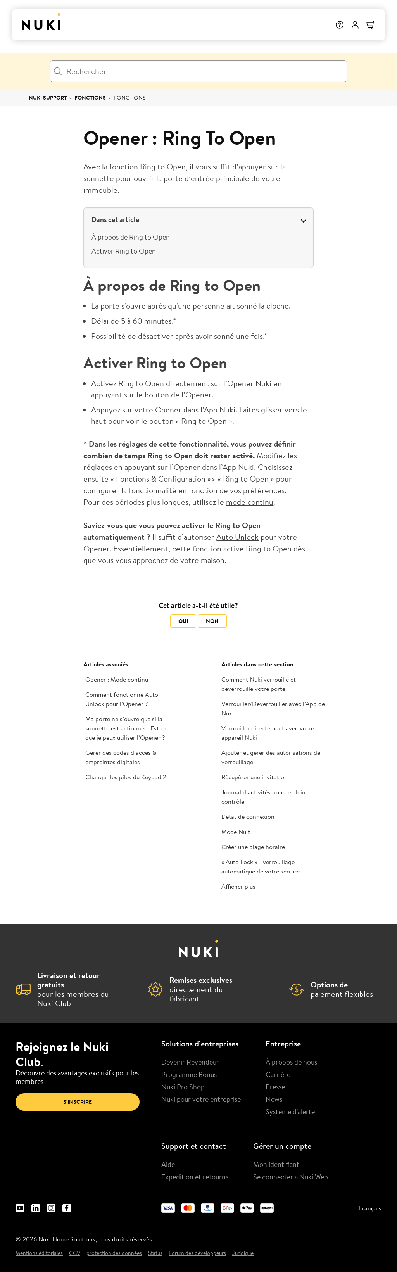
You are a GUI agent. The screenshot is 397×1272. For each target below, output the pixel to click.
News (274, 1099)
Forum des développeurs (197, 1253)
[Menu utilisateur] (355, 24)
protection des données (114, 1253)
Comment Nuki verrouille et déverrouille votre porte (258, 684)
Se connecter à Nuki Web (290, 1177)
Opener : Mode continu (116, 679)
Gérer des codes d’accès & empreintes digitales (121, 757)
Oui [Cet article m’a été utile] (183, 621)
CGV (74, 1253)
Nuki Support (48, 98)
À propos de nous (291, 1062)
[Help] (339, 24)
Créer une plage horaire (253, 846)
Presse (275, 1087)
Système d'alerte (290, 1111)
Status (155, 1253)
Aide (168, 1164)
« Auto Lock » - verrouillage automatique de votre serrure (260, 866)
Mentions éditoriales (39, 1253)
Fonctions (90, 98)
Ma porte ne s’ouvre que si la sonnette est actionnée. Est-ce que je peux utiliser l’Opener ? (126, 728)
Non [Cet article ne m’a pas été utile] (212, 621)
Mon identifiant (276, 1164)
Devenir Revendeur (190, 1062)
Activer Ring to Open (123, 251)
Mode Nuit (235, 831)
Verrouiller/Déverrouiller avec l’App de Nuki (273, 708)
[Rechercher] (198, 71)
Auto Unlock (237, 536)
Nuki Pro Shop (183, 1087)
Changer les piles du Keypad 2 (125, 777)
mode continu (249, 501)
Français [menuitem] (370, 1208)
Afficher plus (238, 886)
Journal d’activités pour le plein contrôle (263, 796)
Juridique (243, 1253)
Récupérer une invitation (254, 777)
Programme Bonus (189, 1074)
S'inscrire (77, 1102)
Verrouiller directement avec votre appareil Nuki (267, 732)
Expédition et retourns (194, 1177)
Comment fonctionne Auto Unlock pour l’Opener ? (121, 699)
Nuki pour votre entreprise (201, 1099)
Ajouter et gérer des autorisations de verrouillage (270, 757)
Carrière (278, 1074)
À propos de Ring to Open (130, 237)
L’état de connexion (247, 816)
